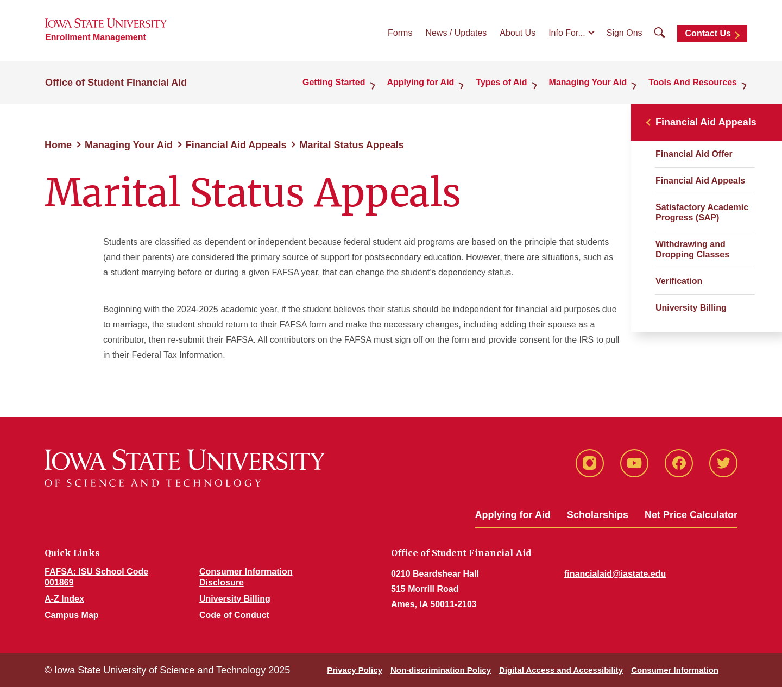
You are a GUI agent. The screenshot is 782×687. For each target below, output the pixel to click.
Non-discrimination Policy (440, 670)
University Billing (691, 307)
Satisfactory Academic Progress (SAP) (701, 212)
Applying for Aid (421, 82)
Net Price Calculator (691, 514)
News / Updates (456, 32)
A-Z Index (64, 598)
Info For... (566, 32)
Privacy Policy (354, 670)
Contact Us (708, 33)
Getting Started (333, 82)
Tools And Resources (692, 82)
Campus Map (72, 615)
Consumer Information (674, 670)
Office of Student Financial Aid (116, 82)
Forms (400, 32)
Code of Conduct (234, 615)
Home (58, 145)
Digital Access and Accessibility (561, 670)
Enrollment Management (95, 37)
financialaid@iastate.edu (615, 573)
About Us (517, 32)
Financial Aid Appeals (236, 145)
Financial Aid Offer (694, 154)
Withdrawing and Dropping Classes (692, 249)
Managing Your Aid (588, 82)
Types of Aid (501, 82)
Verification (678, 281)
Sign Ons (624, 32)
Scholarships (597, 514)
